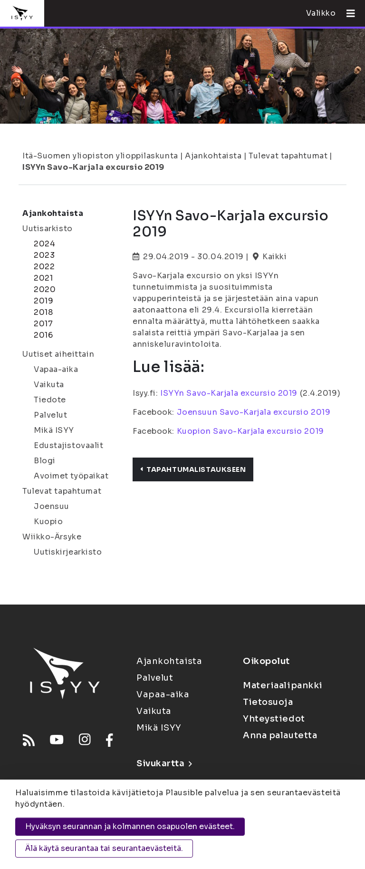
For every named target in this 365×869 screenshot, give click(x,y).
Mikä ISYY (54, 430)
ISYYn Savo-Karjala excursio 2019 (93, 167)
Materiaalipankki (283, 685)
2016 (43, 335)
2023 (44, 255)
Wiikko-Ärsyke (51, 537)
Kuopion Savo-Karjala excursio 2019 (249, 431)
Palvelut (50, 415)
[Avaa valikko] (347, 13)
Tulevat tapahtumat (288, 156)
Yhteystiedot (274, 718)
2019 (43, 301)
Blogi (45, 461)
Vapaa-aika (56, 369)
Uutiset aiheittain (58, 354)
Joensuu (51, 506)
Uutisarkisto (47, 229)
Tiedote (50, 400)
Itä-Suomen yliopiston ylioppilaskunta (100, 156)
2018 (43, 312)
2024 (44, 244)
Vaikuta (49, 385)
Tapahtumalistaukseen (193, 469)
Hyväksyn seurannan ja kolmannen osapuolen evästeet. (130, 826)
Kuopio (48, 522)
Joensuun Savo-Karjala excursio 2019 (254, 412)
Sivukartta (164, 763)
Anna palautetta (280, 735)
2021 (43, 278)
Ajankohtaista (213, 156)
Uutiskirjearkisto (68, 552)
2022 (44, 267)
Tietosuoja (268, 702)
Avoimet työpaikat (71, 476)
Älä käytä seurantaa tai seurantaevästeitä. (104, 848)
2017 (43, 324)
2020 (45, 289)
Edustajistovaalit (69, 445)
